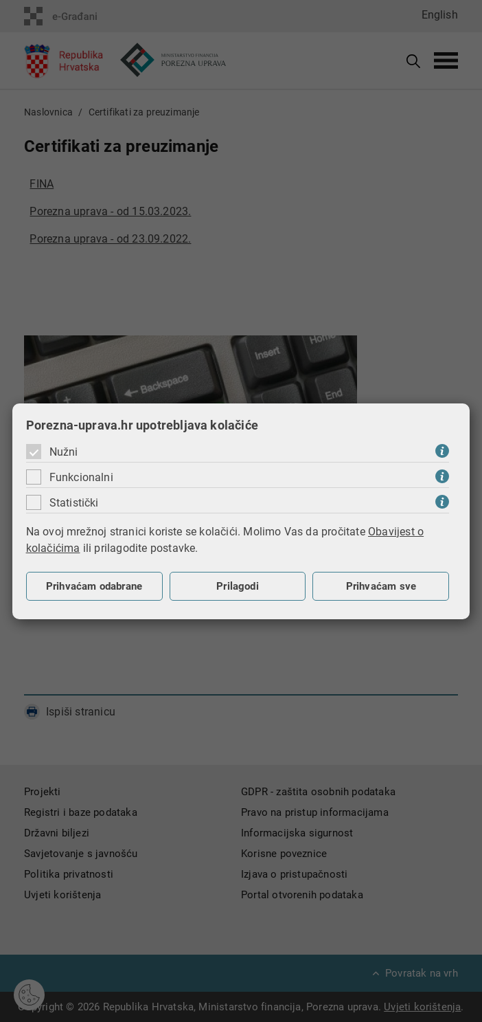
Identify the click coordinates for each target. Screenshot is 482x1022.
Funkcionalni (81, 477)
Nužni (63, 451)
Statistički (74, 502)
